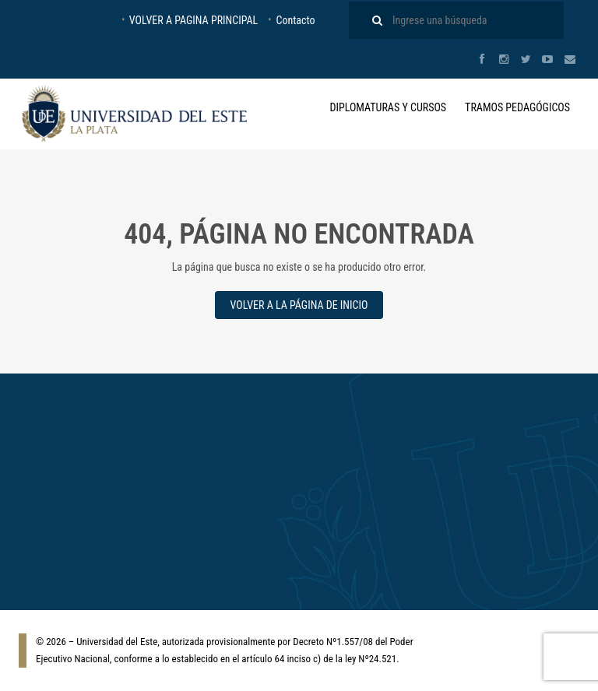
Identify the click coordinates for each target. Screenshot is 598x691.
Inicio (427, 467)
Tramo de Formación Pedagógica (292, 467)
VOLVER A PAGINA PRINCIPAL (193, 20)
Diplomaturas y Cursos (387, 107)
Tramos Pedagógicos (517, 107)
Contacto (295, 20)
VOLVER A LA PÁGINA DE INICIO (299, 305)
